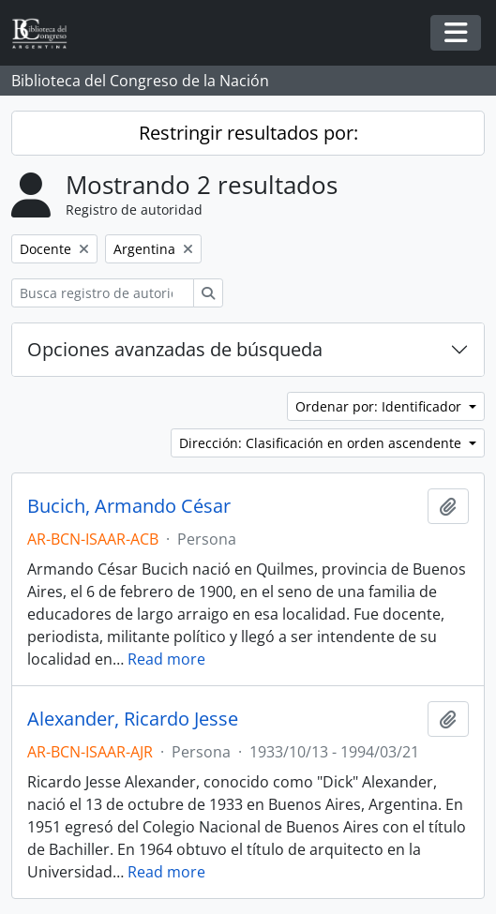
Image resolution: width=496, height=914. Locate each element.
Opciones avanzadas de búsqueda (175, 349)
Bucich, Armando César (129, 506)
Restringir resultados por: (248, 132)
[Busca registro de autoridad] (102, 292)
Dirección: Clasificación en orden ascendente (322, 443)
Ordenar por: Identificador (380, 406)
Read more (166, 659)
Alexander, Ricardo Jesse (132, 719)
